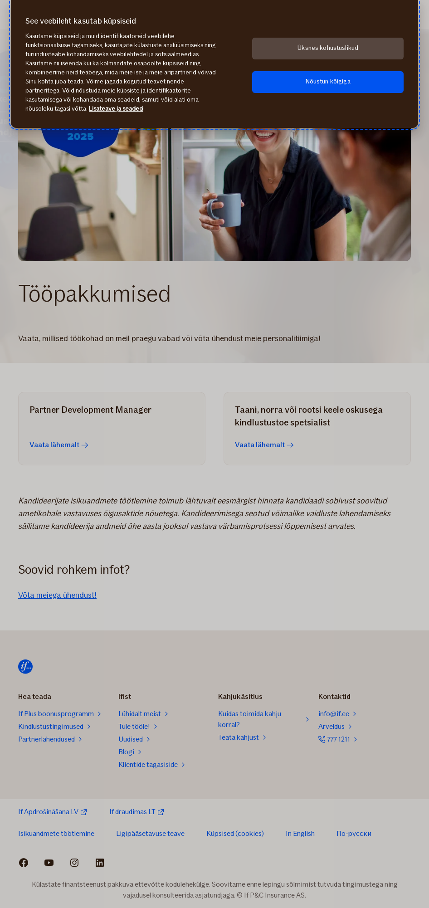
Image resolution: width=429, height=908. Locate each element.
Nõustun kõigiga (328, 81)
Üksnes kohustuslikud (327, 48)
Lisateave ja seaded (116, 108)
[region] (214, 64)
